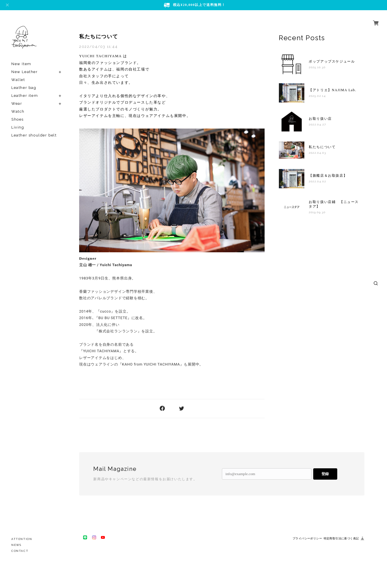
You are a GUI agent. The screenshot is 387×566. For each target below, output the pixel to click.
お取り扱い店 (320, 119)
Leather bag (23, 87)
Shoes (17, 119)
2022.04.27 (317, 124)
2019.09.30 (317, 212)
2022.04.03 (317, 152)
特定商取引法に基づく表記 (341, 538)
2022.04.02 (317, 181)
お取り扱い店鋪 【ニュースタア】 (334, 204)
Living (17, 127)
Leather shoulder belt (34, 135)
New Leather (24, 72)
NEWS (16, 544)
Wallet (18, 80)
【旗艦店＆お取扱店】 (328, 176)
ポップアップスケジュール (332, 61)
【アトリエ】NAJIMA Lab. (332, 90)
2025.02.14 (317, 95)
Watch (18, 111)
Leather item (24, 95)
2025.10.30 (317, 67)
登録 (325, 474)
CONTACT (19, 550)
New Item (21, 64)
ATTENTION (21, 539)
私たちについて (98, 36)
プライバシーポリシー (307, 538)
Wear (16, 103)
